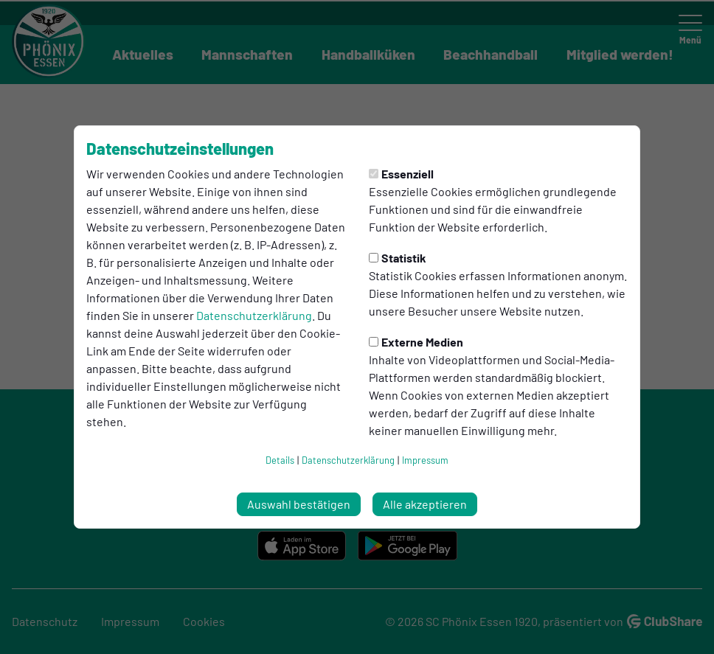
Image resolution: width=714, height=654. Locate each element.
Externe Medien (416, 342)
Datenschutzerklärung (254, 315)
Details (280, 460)
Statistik (397, 258)
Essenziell (401, 174)
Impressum (425, 460)
